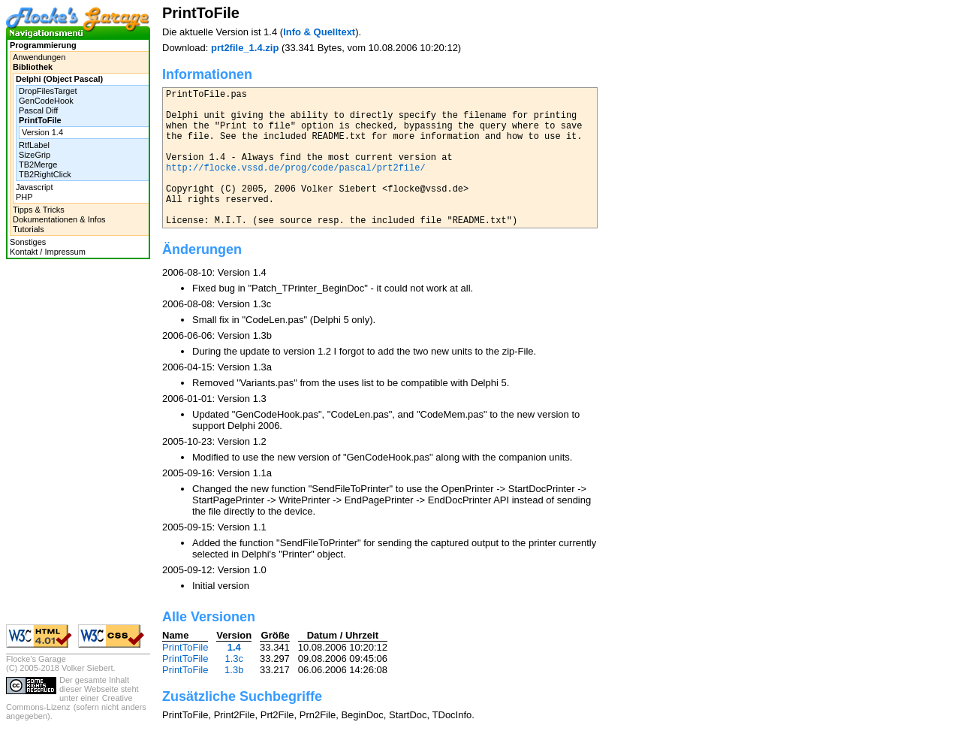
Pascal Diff (38, 110)
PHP (24, 196)
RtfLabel (34, 145)
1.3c (233, 658)
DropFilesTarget (48, 90)
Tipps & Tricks (39, 209)
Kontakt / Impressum (48, 251)
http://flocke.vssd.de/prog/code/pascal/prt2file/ (296, 168)
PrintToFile (185, 647)
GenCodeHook (46, 100)
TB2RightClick (45, 174)
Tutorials (28, 229)
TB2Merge (38, 164)
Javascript (34, 187)
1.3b (233, 669)
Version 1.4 (42, 132)
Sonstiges (28, 241)
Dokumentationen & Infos (59, 219)
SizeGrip (34, 154)
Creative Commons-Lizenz (69, 702)
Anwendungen (39, 57)
